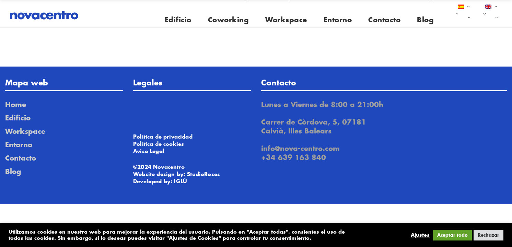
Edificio (18, 118)
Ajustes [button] (420, 235)
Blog (13, 171)
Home (15, 104)
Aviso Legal (148, 151)
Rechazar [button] (488, 235)
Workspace (25, 131)
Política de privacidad (163, 137)
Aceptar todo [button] (452, 235)
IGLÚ (180, 181)
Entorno (18, 145)
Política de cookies (158, 144)
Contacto (20, 158)
